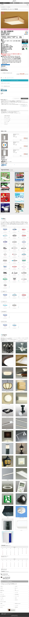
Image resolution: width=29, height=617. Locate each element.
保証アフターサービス (17, 590)
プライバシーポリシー (2, 605)
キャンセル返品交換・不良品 (2, 590)
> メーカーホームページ (17, 98)
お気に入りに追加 (10, 77)
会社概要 (1, 603)
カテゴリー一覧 (2, 594)
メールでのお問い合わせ (7, 581)
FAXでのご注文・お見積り (3, 601)
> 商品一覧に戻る (24, 98)
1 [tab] (14, 164)
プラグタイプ (6, 124)
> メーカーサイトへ (5, 232)
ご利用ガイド (1, 586)
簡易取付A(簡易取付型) (7, 115)
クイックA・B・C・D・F (7, 118)
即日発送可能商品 (17, 594)
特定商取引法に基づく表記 (17, 603)
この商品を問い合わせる (6, 86)
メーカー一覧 (16, 592)
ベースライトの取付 (7, 121)
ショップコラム (16, 605)
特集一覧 (1, 592)
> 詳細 (20, 155)
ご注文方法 (16, 586)
